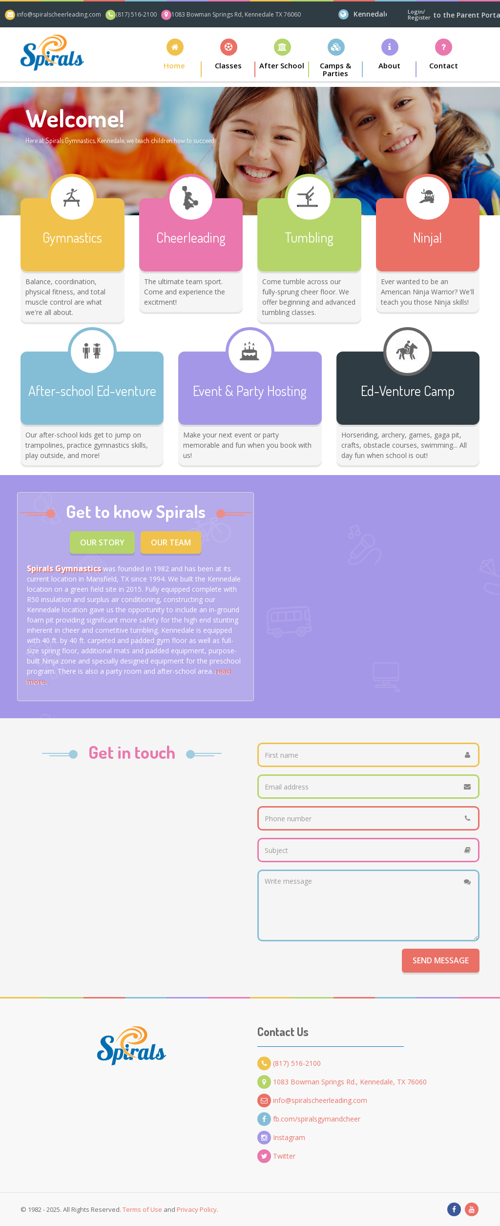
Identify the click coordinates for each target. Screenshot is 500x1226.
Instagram (281, 1137)
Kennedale (370, 14)
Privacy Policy (197, 1209)
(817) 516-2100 (136, 14)
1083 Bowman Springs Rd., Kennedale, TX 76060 (342, 1081)
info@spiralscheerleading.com (59, 14)
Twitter (276, 1156)
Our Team (171, 542)
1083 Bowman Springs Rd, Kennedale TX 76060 (236, 14)
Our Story (102, 542)
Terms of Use (142, 1209)
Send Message (441, 960)
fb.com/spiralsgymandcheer (308, 1118)
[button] (228, 57)
